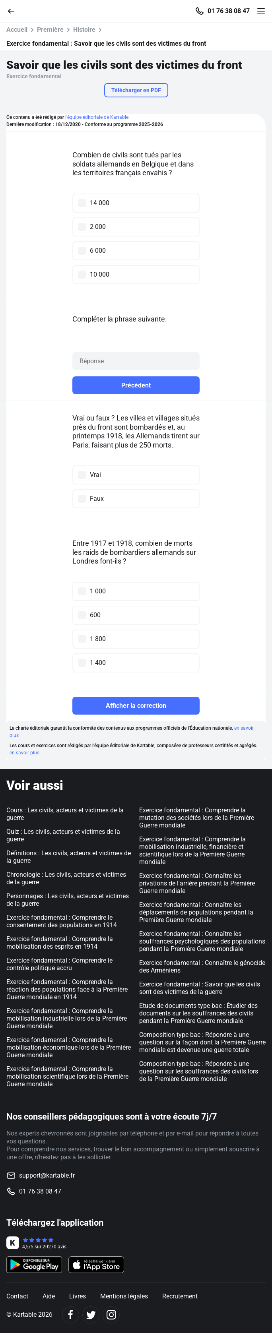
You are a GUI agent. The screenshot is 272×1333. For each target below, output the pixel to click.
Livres (77, 1296)
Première (50, 29)
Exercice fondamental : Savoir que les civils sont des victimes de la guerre (199, 988)
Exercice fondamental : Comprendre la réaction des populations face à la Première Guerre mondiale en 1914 (67, 989)
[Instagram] (111, 1314)
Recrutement (180, 1296)
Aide (49, 1296)
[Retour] (14, 10)
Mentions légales (124, 1296)
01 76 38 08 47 (229, 11)
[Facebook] (70, 1314)
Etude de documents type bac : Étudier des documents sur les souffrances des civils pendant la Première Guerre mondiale (198, 1013)
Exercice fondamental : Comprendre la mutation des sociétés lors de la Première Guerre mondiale (196, 817)
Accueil (16, 29)
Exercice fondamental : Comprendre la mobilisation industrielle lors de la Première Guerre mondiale (66, 1018)
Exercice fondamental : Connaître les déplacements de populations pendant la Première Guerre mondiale (196, 912)
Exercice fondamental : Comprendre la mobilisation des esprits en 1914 (59, 942)
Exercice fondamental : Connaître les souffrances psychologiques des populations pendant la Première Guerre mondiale (202, 941)
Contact (17, 1296)
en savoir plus (24, 753)
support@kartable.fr (47, 1175)
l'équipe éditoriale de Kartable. (97, 117)
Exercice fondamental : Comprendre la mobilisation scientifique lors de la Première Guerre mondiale (67, 1076)
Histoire (84, 29)
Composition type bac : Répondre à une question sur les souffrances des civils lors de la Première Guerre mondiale (198, 1071)
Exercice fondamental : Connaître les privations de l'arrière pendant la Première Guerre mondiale (197, 883)
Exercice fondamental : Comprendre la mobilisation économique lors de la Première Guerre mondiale (68, 1047)
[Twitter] (90, 1314)
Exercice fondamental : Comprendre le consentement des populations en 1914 (61, 921)
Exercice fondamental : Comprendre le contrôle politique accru (59, 964)
